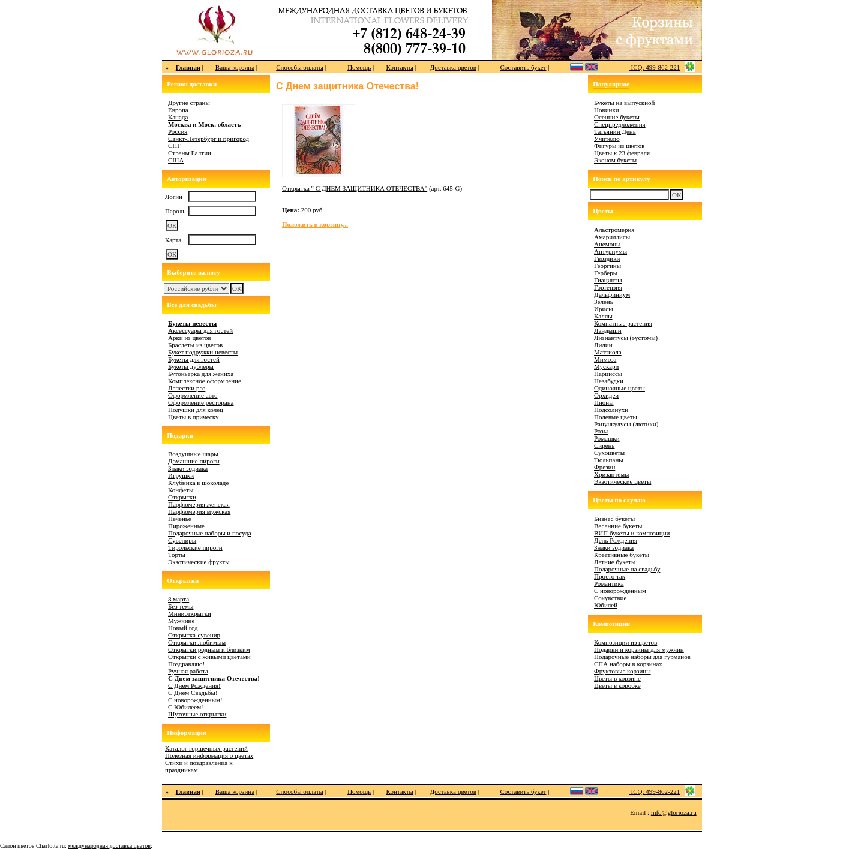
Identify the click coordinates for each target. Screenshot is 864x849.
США (176, 160)
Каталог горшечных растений (206, 748)
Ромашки (607, 438)
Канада (178, 117)
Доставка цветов (453, 67)
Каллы (603, 316)
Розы (601, 431)
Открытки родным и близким (209, 649)
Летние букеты (614, 561)
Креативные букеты (621, 554)
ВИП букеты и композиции (632, 533)
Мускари (606, 366)
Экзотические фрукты (199, 561)
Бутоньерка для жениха (200, 373)
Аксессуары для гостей (200, 330)
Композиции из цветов (625, 642)
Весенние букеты (618, 525)
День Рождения (615, 540)
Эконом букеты (615, 160)
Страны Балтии (189, 152)
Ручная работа (188, 671)
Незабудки (608, 380)
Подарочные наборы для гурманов (642, 656)
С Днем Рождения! (194, 685)
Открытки (182, 497)
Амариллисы (612, 236)
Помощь (359, 67)
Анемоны (607, 244)
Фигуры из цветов (619, 145)
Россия (177, 131)
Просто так (609, 576)
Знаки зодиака (188, 468)
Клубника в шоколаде (198, 482)
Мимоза (605, 359)
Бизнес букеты (614, 518)
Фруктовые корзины (622, 671)
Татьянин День (615, 131)
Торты (176, 554)
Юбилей (605, 605)
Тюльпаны (608, 459)
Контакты (399, 67)
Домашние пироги (194, 461)
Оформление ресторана (201, 402)
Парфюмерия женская (199, 504)
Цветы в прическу (193, 416)
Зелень (603, 301)
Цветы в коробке (617, 685)
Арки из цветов (189, 337)
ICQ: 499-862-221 (654, 67)
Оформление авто (193, 395)
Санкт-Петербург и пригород (208, 138)
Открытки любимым (197, 642)
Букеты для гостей (194, 359)
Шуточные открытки (197, 714)
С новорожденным (620, 590)
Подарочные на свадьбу (627, 569)
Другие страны (189, 102)
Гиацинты (608, 280)
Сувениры (182, 540)
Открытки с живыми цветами (209, 656)
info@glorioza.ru (674, 812)
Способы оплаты (299, 67)
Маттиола (608, 352)
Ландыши (608, 330)
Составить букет (523, 67)
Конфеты (180, 489)
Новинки (606, 109)
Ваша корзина (234, 67)
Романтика (609, 583)
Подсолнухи (611, 409)
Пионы (604, 402)
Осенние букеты (617, 117)
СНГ (174, 145)
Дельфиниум (612, 294)
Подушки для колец (195, 409)
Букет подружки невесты (203, 352)
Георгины (607, 265)
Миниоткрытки (189, 613)
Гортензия (608, 287)
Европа (178, 109)
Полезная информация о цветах (209, 755)
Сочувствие (610, 597)
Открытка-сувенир (194, 635)
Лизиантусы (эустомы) (626, 337)
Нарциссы (608, 373)
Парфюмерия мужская (199, 511)
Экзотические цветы (622, 481)
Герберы (605, 272)
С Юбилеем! (185, 706)
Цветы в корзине (617, 678)
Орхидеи (606, 395)
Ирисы (603, 308)
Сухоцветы (609, 452)
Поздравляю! (186, 663)
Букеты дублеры (191, 366)
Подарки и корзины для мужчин (639, 649)
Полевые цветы (615, 416)
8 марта (178, 599)
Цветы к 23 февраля (622, 152)
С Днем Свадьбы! (193, 692)
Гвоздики (607, 258)
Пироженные (186, 525)
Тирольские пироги (195, 547)
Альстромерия (614, 229)
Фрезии (604, 467)
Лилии (603, 344)
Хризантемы (611, 474)
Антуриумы (610, 251)
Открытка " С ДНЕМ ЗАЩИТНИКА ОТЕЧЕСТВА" (354, 188)
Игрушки (181, 475)
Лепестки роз (186, 388)
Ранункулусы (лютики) (626, 423)
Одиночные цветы (619, 388)
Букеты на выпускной (624, 102)
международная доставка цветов (109, 845)
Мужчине (181, 620)
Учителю (607, 138)
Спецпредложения (620, 124)
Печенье (179, 518)
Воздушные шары (193, 453)
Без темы (180, 606)
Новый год (183, 627)
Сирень (604, 445)
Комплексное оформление (204, 380)
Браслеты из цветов (195, 344)
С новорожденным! (195, 699)
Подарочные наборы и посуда (209, 533)
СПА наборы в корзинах (628, 663)
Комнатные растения (623, 323)
